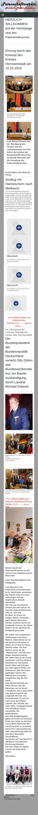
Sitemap (6, 797)
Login (32, 795)
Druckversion (9, 795)
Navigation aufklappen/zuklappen (19, 15)
